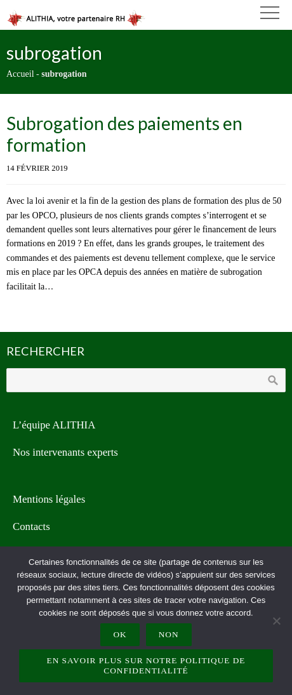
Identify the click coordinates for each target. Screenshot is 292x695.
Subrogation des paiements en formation (124, 134)
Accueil (20, 74)
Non (169, 634)
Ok (119, 634)
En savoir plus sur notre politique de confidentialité (146, 665)
